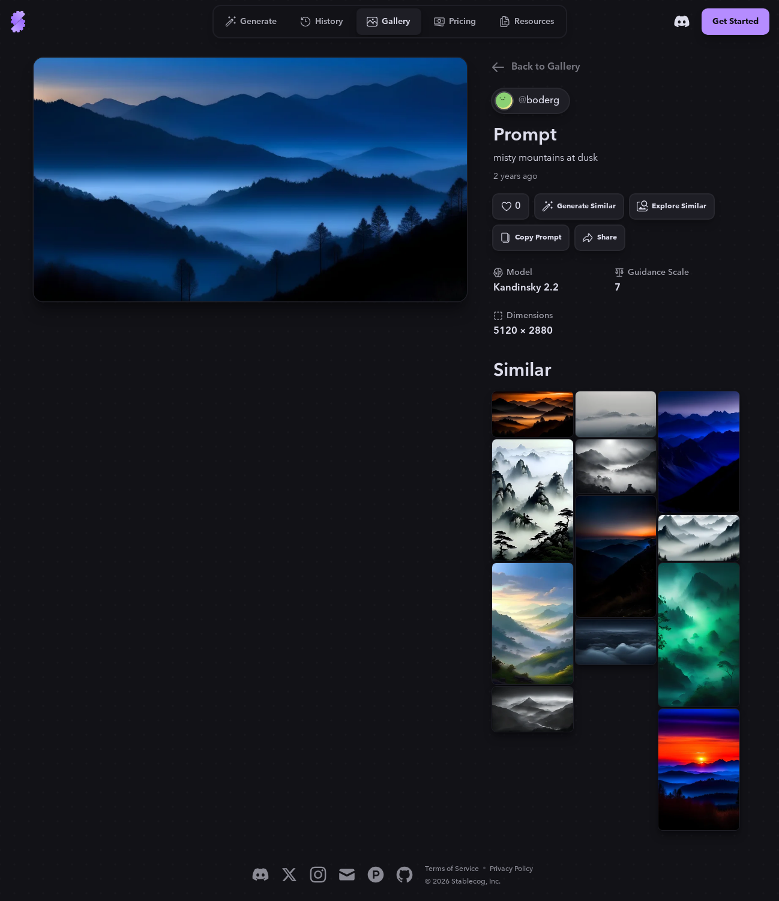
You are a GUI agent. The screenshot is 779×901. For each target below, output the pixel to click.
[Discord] (682, 21)
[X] (289, 874)
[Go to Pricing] (455, 21)
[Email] (346, 874)
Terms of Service (452, 869)
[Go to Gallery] (389, 21)
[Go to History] (322, 21)
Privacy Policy (511, 869)
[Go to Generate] (251, 21)
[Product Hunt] (375, 874)
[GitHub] (404, 874)
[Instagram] (318, 874)
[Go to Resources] (527, 21)
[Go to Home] (18, 21)
